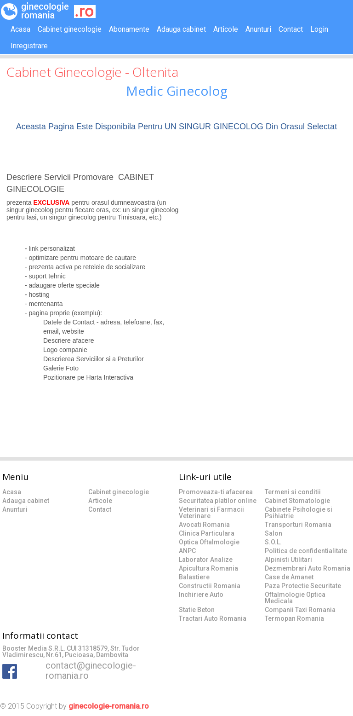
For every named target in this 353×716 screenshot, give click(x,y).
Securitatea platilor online (217, 500)
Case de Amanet (289, 577)
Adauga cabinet (181, 29)
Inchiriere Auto (201, 594)
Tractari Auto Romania (212, 618)
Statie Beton (197, 609)
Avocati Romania (204, 524)
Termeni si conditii (293, 492)
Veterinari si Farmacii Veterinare (211, 512)
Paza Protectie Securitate (303, 586)
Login (319, 29)
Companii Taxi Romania (300, 609)
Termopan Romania (294, 618)
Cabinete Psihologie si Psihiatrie (298, 512)
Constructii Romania (209, 586)
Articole (225, 29)
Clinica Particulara (206, 533)
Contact (291, 29)
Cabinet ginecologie (70, 29)
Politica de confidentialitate (306, 551)
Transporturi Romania (298, 524)
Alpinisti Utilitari (288, 559)
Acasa (20, 29)
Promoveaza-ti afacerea (216, 492)
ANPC (187, 551)
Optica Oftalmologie (209, 542)
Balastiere (194, 577)
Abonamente (129, 29)
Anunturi (258, 29)
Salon (273, 533)
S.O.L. (273, 542)
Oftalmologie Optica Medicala (295, 597)
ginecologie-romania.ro (108, 706)
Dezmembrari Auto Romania (307, 568)
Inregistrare (29, 45)
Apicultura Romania (208, 568)
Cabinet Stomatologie (297, 500)
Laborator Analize (206, 559)
